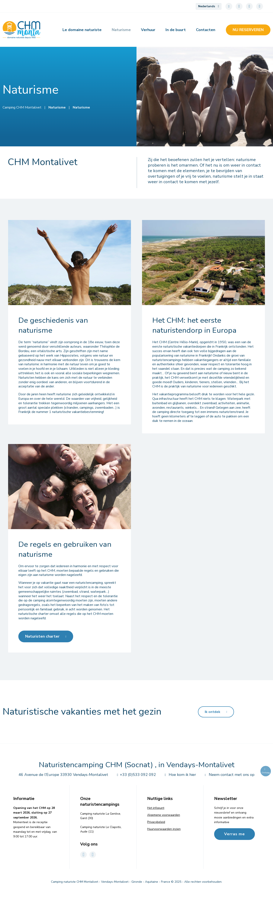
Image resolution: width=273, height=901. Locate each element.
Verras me (234, 834)
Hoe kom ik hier (179, 774)
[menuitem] (208, 6)
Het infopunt (155, 808)
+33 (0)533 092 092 (135, 774)
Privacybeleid (156, 822)
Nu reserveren (248, 29)
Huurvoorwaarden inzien (164, 829)
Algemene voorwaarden (163, 815)
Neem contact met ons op (228, 774)
